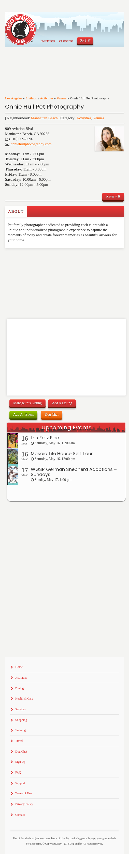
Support (20, 783)
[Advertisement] (35, 258)
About (16, 211)
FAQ (18, 772)
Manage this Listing (27, 403)
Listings (31, 98)
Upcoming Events (66, 427)
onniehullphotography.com (31, 144)
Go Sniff (85, 40)
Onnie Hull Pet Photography (44, 107)
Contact (20, 815)
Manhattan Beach (44, 118)
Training (20, 730)
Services (20, 709)
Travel (19, 741)
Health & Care (24, 698)
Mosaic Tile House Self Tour (62, 453)
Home (19, 667)
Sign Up (20, 762)
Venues (62, 98)
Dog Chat (52, 414)
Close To (66, 41)
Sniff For (48, 41)
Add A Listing (62, 403)
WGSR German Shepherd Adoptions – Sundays (74, 472)
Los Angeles (13, 98)
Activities (46, 98)
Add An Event (23, 414)
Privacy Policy (24, 804)
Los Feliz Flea (45, 438)
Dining (19, 688)
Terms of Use (23, 793)
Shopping (21, 720)
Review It (113, 196)
